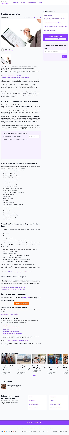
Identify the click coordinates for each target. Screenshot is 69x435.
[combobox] (34, 144)
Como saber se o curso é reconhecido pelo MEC (13, 297)
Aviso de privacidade (20, 428)
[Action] (34, 12)
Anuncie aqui (50, 428)
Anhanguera (6, 333)
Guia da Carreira (26, 305)
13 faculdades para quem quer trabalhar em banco (20, 280)
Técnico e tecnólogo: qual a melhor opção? (18, 348)
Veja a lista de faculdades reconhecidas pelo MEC (14, 295)
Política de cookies (31, 428)
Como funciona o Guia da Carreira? (9, 322)
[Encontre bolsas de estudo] (21, 311)
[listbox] (55, 30)
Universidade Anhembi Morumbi (11, 339)
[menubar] (27, 2)
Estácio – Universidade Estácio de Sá (12, 335)
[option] (55, 23)
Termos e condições (41, 428)
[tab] (34, 383)
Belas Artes (6, 337)
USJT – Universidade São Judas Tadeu (12, 341)
